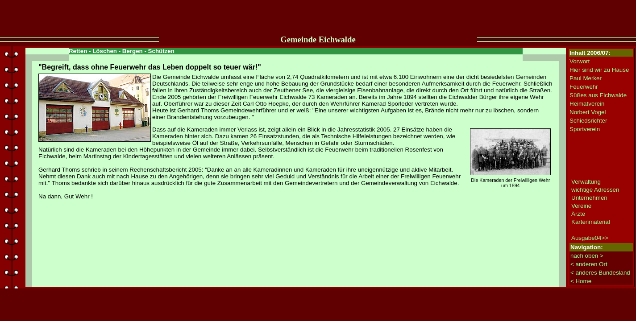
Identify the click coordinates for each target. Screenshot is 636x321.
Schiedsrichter (588, 120)
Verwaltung (586, 181)
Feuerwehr (583, 86)
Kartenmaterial (590, 221)
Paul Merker (585, 78)
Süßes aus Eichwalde (598, 95)
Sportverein (584, 129)
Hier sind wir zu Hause (599, 69)
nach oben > (586, 255)
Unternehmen (589, 197)
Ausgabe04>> (589, 238)
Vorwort (579, 61)
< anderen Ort (588, 264)
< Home (580, 281)
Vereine (581, 205)
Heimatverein (587, 103)
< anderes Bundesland (600, 272)
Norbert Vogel (587, 112)
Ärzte (578, 213)
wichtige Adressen (595, 189)
